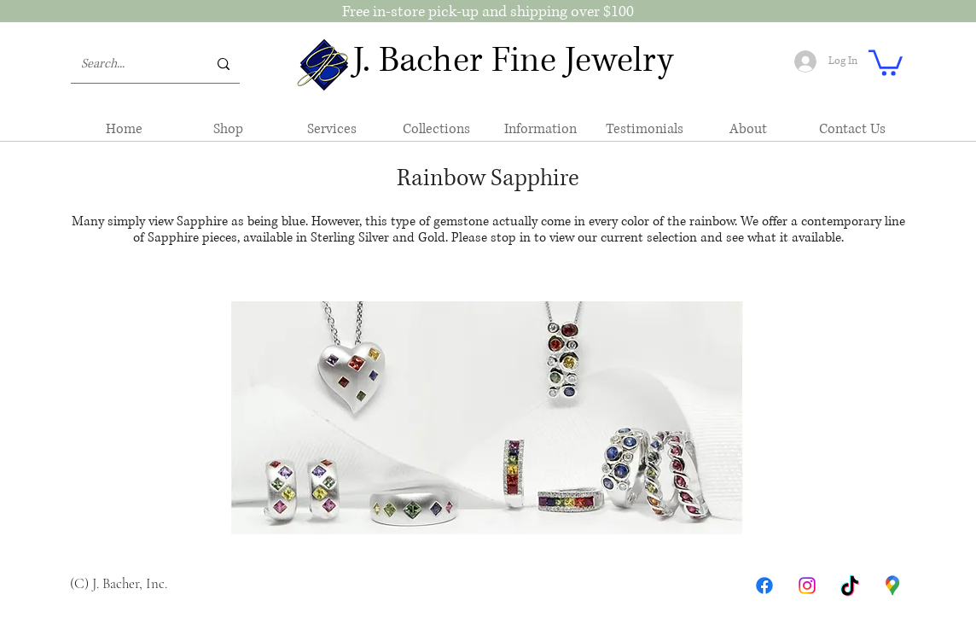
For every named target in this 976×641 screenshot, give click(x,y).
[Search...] (131, 64)
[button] (886, 61)
